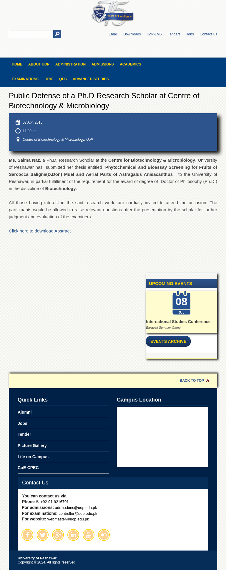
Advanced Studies (91, 79)
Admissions (103, 64)
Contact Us (208, 34)
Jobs (190, 34)
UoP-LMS (154, 34)
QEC (63, 79)
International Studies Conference (178, 321)
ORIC (48, 79)
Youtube (88, 535)
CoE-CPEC (28, 467)
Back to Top (192, 380)
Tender (24, 434)
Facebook (27, 535)
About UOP (38, 64)
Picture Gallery (32, 445)
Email (113, 34)
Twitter (42, 535)
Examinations (25, 79)
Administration (70, 64)
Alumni (24, 412)
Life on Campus (33, 456)
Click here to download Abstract (40, 230)
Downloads (132, 34)
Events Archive (168, 341)
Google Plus (58, 535)
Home (17, 64)
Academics (130, 64)
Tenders (174, 34)
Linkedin (73, 535)
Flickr (104, 535)
